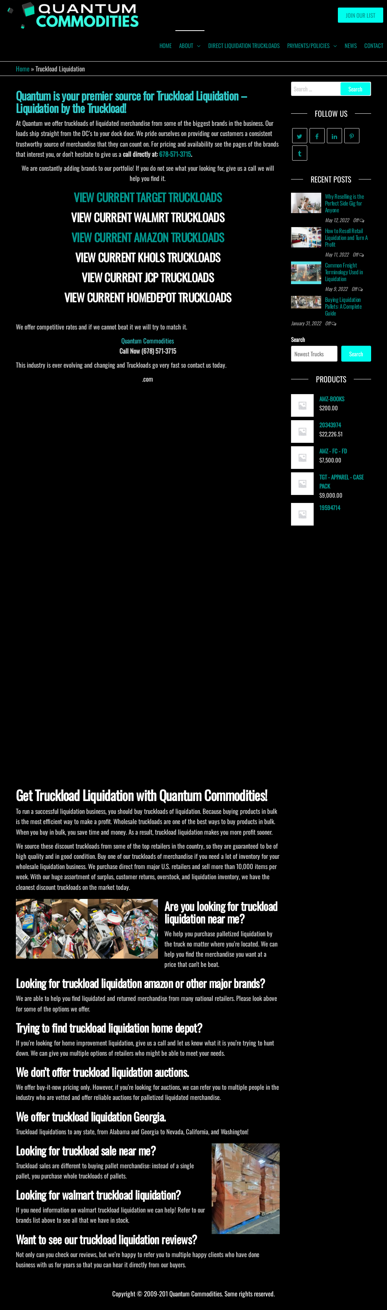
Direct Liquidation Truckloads (244, 45)
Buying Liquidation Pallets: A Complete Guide (343, 306)
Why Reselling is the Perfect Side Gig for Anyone (344, 203)
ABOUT (186, 45)
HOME (165, 45)
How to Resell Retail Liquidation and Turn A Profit (346, 237)
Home (22, 68)
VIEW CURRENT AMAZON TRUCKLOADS (147, 237)
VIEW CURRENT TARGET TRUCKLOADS (147, 197)
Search (298, 339)
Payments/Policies (308, 45)
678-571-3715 (175, 154)
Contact (373, 45)
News (351, 45)
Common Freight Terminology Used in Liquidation (344, 272)
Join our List (360, 15)
